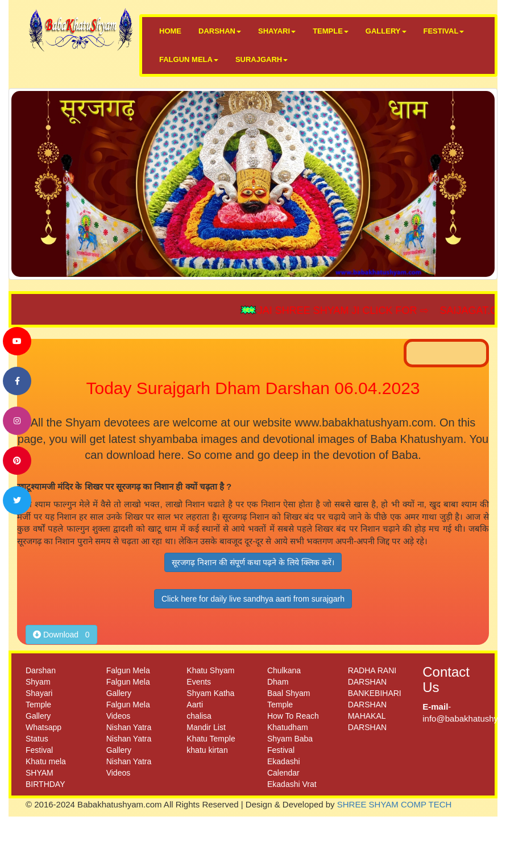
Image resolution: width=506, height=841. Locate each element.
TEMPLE (331, 31)
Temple (38, 704)
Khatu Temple (210, 738)
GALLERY (386, 31)
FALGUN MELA (188, 59)
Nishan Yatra (129, 727)
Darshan (41, 670)
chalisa (198, 715)
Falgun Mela (128, 670)
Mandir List (205, 727)
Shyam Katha (210, 693)
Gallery (38, 715)
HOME (170, 31)
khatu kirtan (206, 750)
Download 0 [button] (61, 634)
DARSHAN (219, 31)
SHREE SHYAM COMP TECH (394, 804)
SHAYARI (277, 31)
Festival (39, 750)
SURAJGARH (261, 59)
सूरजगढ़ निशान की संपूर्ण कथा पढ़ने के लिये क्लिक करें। (253, 562)
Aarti (194, 704)
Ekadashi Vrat (292, 784)
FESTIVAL (444, 31)
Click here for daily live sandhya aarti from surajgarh (253, 598)
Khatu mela (46, 761)
